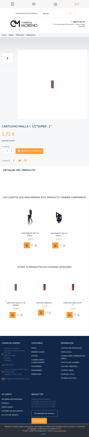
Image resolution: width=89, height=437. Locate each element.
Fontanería (36, 366)
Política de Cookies (70, 362)
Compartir (14, 161)
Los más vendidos (69, 366)
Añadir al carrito (29, 151)
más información (60, 431)
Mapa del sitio (67, 374)
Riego (33, 348)
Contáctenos (67, 370)
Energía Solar (37, 352)
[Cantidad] (7, 151)
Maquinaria (36, 370)
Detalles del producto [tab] (19, 170)
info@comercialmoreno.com (17, 379)
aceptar (43, 434)
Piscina (34, 356)
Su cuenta (7, 394)
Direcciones (7, 407)
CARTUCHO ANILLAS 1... (44, 303)
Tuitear (20, 161)
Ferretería (36, 374)
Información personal (12, 399)
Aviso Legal (66, 352)
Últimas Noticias (68, 378)
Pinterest (26, 161)
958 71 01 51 (79, 22)
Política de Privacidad (71, 348)
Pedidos (5, 403)
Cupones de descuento (12, 411)
